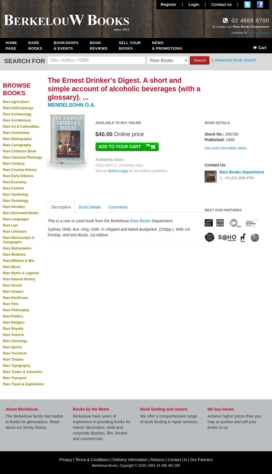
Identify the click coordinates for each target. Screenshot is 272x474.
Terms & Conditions (92, 459)
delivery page (118, 171)
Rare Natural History (19, 279)
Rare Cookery (14, 164)
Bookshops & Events (66, 46)
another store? (258, 32)
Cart (259, 47)
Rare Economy (14, 182)
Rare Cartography (17, 145)
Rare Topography (16, 366)
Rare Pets (10, 304)
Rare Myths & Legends (21, 273)
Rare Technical (14, 353)
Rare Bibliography (17, 139)
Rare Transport (15, 378)
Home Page (11, 46)
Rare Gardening (15, 194)
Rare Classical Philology (22, 157)
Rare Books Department (241, 172)
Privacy (65, 459)
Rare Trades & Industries (22, 372)
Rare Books (35, 46)
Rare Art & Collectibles (21, 127)
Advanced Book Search (235, 60)
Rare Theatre (13, 359)
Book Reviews (98, 46)
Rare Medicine (14, 255)
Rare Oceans (13, 292)
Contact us (221, 4)
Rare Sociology (15, 341)
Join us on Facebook (260, 4)
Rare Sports (12, 347)
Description (61, 207)
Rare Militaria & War (18, 261)
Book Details (90, 207)
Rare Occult (12, 285)
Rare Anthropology (18, 108)
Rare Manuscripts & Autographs (18, 240)
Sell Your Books (130, 46)
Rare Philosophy (16, 310)
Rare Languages (16, 219)
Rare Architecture (17, 120)
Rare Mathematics (17, 248)
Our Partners (201, 459)
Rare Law (10, 225)
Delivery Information (129, 459)
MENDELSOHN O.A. (71, 105)
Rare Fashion (13, 188)
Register (168, 4)
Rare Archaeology (17, 114)
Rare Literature (15, 231)
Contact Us (177, 459)
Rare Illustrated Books (20, 213)
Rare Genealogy (15, 201)
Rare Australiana (16, 133)
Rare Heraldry (14, 207)
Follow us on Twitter (247, 4)
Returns (157, 459)
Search (199, 60)
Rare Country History (20, 170)
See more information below (225, 148)
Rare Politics (13, 316)
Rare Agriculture (16, 102)
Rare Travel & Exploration (23, 384)
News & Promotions (167, 46)
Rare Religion (13, 322)
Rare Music (12, 267)
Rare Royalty (13, 329)
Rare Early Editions (18, 176)
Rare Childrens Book (19, 151)
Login (193, 4)
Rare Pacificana (15, 298)
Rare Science (13, 335)
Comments (118, 207)
